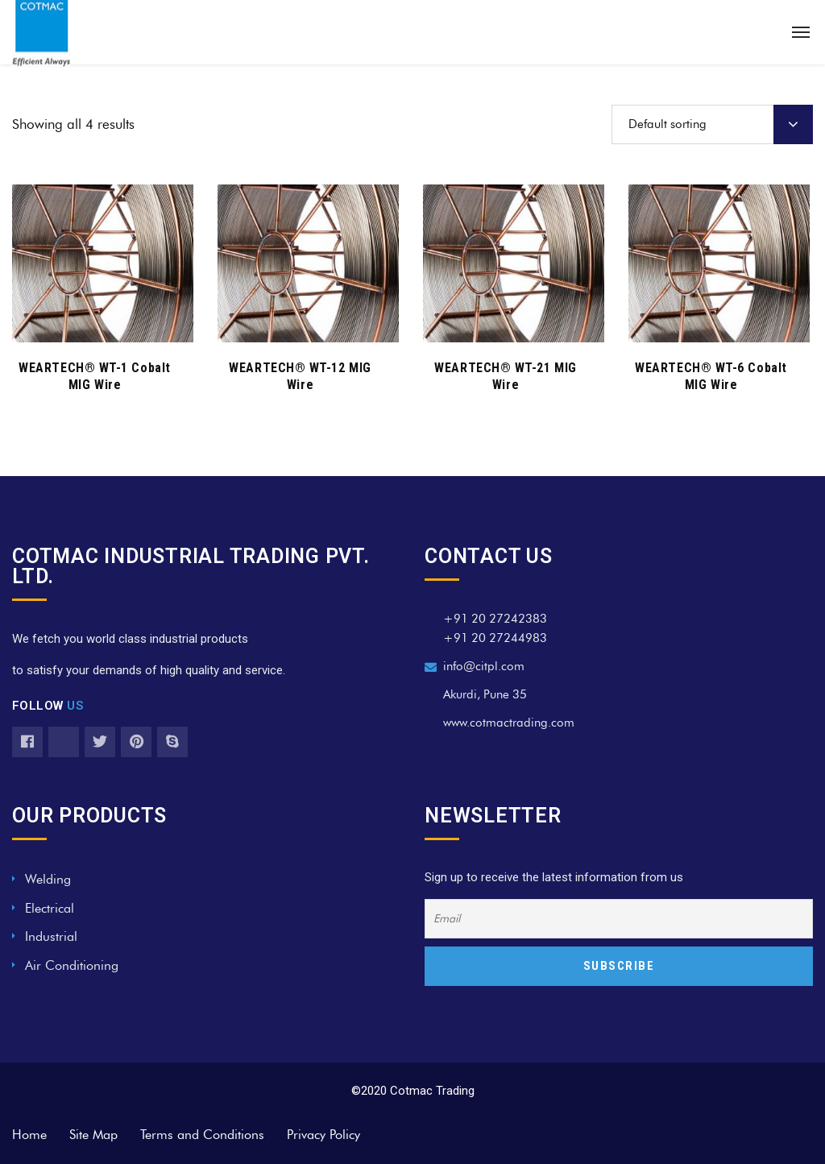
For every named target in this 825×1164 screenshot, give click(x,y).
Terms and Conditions (202, 1134)
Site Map (93, 1134)
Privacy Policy (323, 1134)
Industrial (51, 936)
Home (29, 1134)
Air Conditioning (71, 965)
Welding (48, 879)
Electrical (49, 908)
